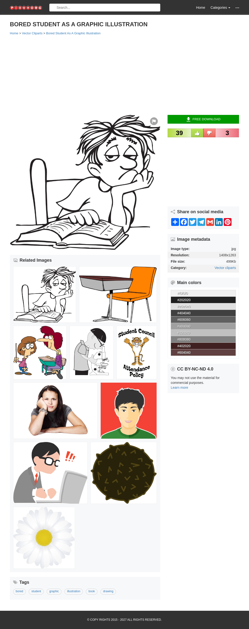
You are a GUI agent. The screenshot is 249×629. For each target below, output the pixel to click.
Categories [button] (221, 7)
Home (200, 7)
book (92, 591)
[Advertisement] (124, 75)
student (36, 591)
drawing (108, 591)
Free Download (203, 119)
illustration (73, 591)
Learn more (179, 387)
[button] (237, 7)
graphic (54, 591)
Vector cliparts (225, 268)
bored (19, 591)
